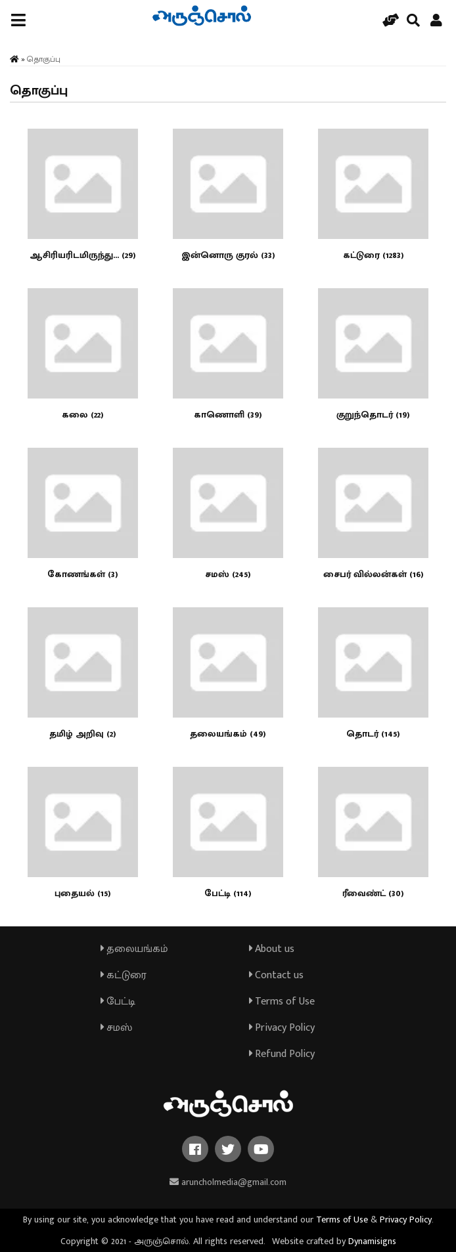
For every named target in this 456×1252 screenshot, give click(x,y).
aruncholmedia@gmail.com (228, 1182)
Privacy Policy (282, 1028)
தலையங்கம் (134, 949)
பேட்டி (118, 1001)
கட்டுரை (124, 975)
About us (271, 949)
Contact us (276, 975)
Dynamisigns (372, 1241)
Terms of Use (282, 1001)
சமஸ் (116, 1028)
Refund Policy (282, 1054)
